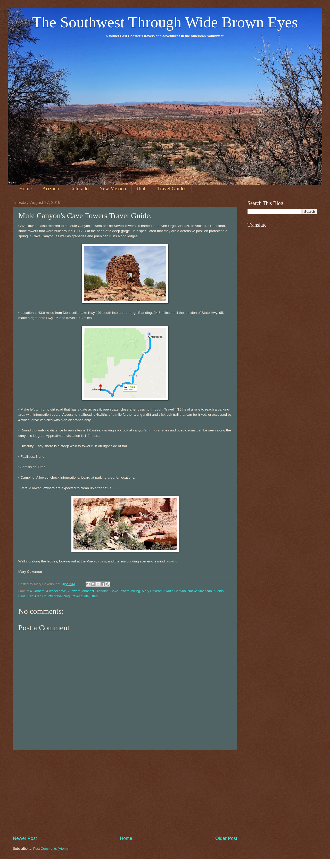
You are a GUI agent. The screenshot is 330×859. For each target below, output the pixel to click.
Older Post (226, 838)
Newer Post (25, 838)
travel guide (80, 596)
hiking (135, 591)
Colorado (78, 188)
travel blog (62, 596)
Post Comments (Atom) (50, 848)
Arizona (50, 188)
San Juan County (40, 596)
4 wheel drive (56, 591)
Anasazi (88, 591)
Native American (200, 591)
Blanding (102, 591)
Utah (142, 188)
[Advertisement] (125, 792)
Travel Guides (171, 188)
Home (25, 188)
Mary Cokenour (153, 591)
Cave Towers (119, 591)
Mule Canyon (176, 591)
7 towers (74, 591)
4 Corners (37, 591)
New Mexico (112, 188)
